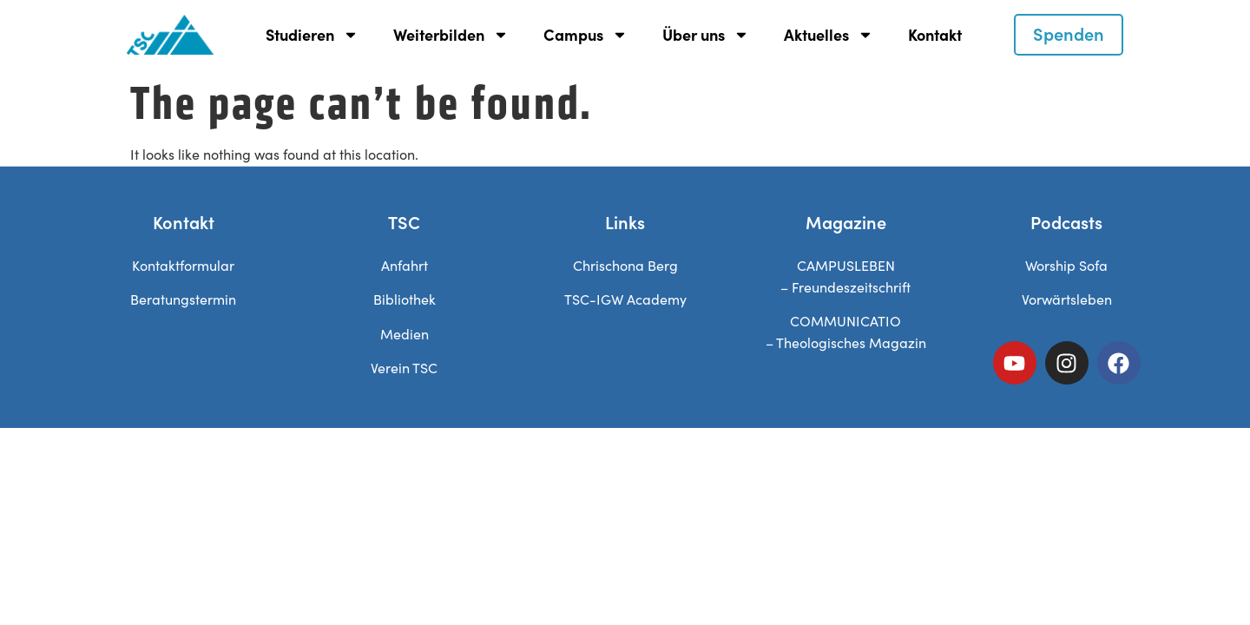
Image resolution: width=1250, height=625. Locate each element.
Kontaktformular (183, 265)
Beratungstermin (183, 299)
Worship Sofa (1066, 265)
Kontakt (935, 34)
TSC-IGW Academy (625, 299)
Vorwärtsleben (1067, 299)
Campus (585, 34)
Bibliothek (404, 299)
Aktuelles (828, 34)
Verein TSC (404, 368)
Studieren (312, 34)
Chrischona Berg (625, 265)
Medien (404, 334)
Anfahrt (404, 265)
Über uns (705, 34)
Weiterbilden (451, 34)
